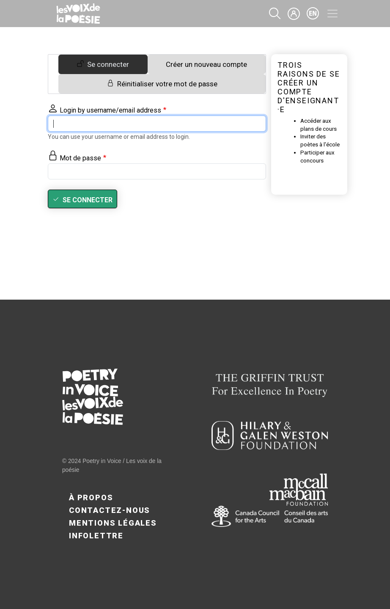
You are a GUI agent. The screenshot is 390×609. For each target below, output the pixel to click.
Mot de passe (80, 158)
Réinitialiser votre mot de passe (167, 84)
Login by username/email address (110, 110)
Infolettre (96, 535)
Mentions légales (113, 522)
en (313, 13)
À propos (91, 497)
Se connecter (108, 64)
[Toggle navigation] (332, 14)
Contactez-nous (109, 510)
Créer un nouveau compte (206, 64)
